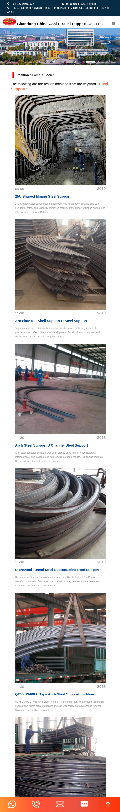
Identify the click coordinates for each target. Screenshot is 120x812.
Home (40, 75)
